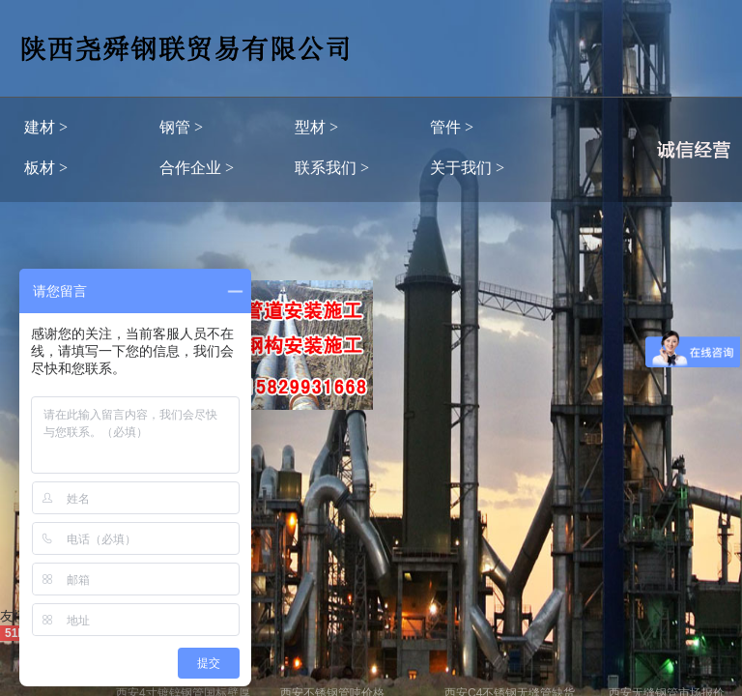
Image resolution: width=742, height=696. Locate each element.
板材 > (46, 168)
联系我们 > (332, 168)
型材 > (316, 127)
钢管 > (181, 127)
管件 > (451, 127)
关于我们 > (467, 168)
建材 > (46, 127)
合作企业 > (196, 168)
